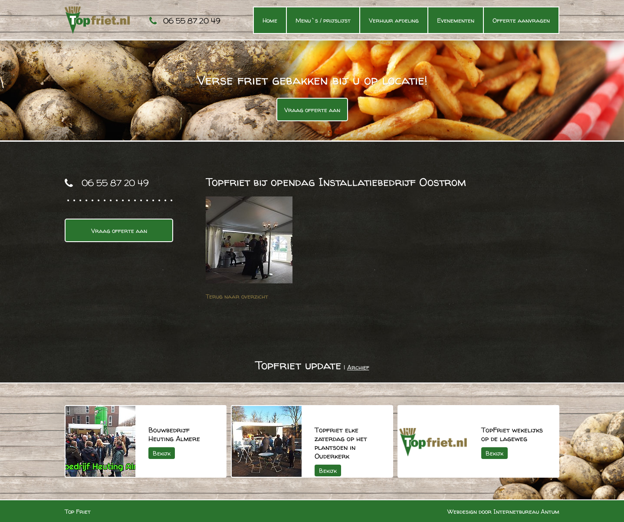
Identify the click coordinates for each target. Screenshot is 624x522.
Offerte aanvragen (521, 20)
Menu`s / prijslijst (323, 20)
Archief (358, 367)
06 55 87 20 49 (191, 21)
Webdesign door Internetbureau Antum (503, 511)
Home (270, 20)
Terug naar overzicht (237, 296)
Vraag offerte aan (312, 110)
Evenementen (455, 20)
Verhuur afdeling (394, 20)
